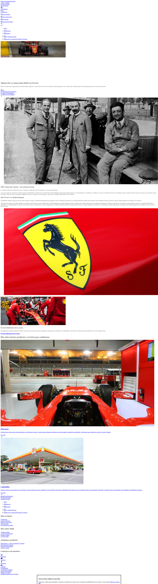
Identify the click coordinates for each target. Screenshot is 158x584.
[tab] (79, 90)
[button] (79, 12)
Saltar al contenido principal (8, 1)
